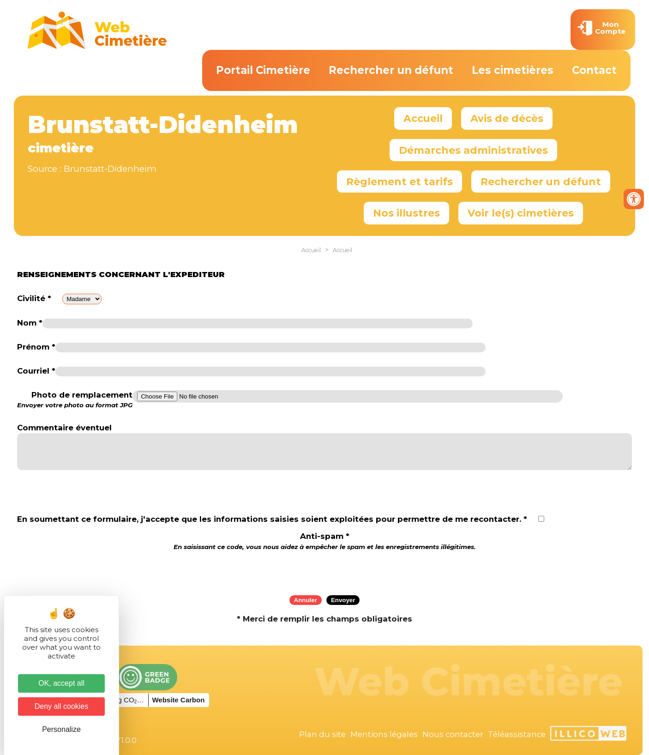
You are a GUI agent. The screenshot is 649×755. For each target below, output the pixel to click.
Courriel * (36, 370)
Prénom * (36, 346)
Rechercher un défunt (391, 70)
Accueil (423, 118)
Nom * (29, 322)
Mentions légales (384, 734)
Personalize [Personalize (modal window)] (61, 729)
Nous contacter (452, 734)
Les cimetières (512, 70)
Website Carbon (178, 700)
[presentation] (324, 570)
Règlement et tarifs (399, 181)
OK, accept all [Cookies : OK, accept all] (61, 683)
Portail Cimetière (263, 70)
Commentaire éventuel (64, 427)
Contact (594, 70)
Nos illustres (406, 213)
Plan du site (322, 734)
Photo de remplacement (74, 400)
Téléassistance (517, 734)
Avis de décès (506, 118)
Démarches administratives (473, 150)
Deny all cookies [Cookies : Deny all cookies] (62, 706)
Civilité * (34, 298)
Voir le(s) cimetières (521, 213)
